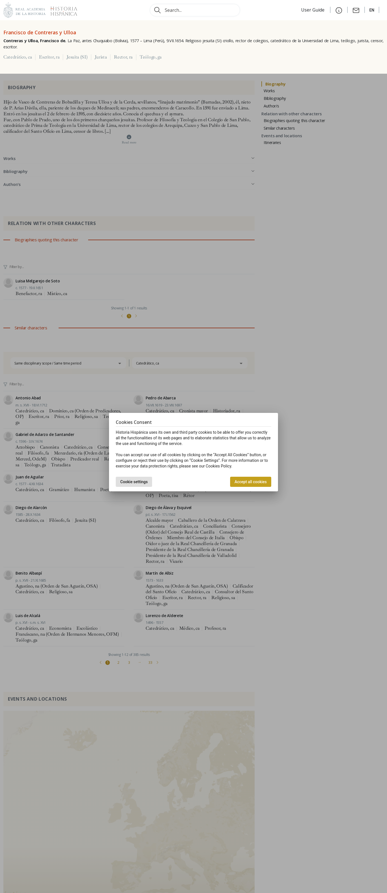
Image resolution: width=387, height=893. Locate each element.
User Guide (313, 10)
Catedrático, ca (17, 57)
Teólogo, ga (150, 57)
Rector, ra (123, 57)
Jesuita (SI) (76, 57)
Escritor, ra (49, 57)
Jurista (101, 57)
